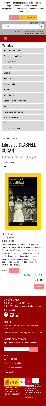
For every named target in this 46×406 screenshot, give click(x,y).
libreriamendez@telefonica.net (28, 306)
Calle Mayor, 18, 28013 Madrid (16, 303)
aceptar (14, 17)
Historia (7, 89)
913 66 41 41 (39, 31)
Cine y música (10, 62)
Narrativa (8, 106)
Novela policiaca (11, 117)
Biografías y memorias (13, 50)
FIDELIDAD (8, 234)
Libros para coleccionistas (15, 101)
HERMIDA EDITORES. (8, 241)
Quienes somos (10, 359)
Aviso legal (8, 372)
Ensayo (7, 73)
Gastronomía (9, 84)
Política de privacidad (13, 363)
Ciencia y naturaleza (12, 56)
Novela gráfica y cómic (13, 112)
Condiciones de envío (13, 367)
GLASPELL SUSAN (8, 237)
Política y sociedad (12, 129)
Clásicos (7, 67)
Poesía (7, 123)
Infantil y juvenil (10, 95)
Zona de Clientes (37, 23)
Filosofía (7, 78)
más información (28, 17)
